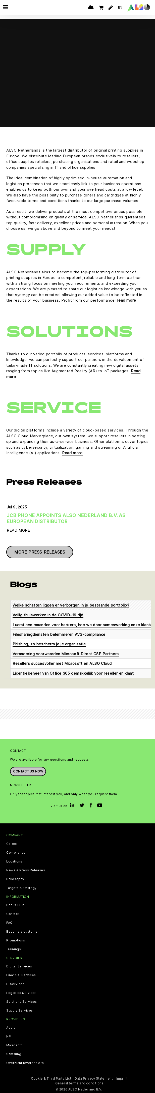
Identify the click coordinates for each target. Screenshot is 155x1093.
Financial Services (21, 975)
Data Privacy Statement (94, 1078)
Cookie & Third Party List (51, 1078)
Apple (11, 1027)
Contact (12, 914)
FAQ (9, 923)
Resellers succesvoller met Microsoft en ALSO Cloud (62, 663)
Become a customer (22, 931)
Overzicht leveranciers (25, 1063)
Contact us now (28, 771)
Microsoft (14, 1045)
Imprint (122, 1078)
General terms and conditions (79, 1083)
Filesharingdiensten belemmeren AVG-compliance (59, 634)
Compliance (16, 852)
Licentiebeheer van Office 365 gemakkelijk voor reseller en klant (73, 673)
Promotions (15, 940)
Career (12, 844)
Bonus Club (15, 905)
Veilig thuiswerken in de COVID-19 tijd (48, 615)
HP (8, 1036)
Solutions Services (21, 1001)
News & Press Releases (25, 870)
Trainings (13, 949)
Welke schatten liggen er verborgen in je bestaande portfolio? (71, 605)
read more (126, 300)
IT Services (15, 984)
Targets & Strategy (21, 888)
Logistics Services (21, 993)
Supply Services (19, 1010)
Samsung (13, 1054)
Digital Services (19, 966)
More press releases (39, 552)
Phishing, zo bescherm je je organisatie (49, 644)
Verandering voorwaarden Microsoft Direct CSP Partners (66, 653)
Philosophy (15, 879)
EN (120, 7)
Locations (14, 861)
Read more (72, 452)
